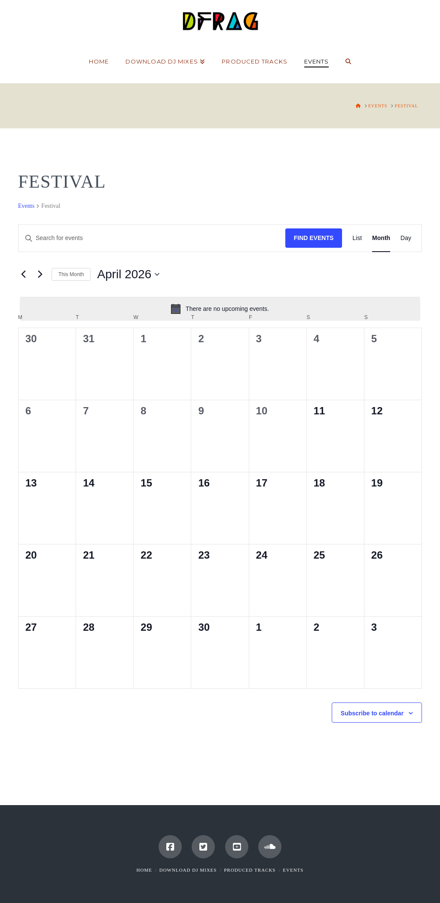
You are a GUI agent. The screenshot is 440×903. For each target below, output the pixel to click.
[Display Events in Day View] (405, 238)
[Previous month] (23, 274)
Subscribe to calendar (372, 713)
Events (26, 206)
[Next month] (40, 274)
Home (144, 870)
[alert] (220, 309)
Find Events (314, 237)
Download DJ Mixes (188, 870)
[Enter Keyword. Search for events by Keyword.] (151, 238)
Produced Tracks (249, 870)
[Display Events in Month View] (381, 238)
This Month (71, 274)
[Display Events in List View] (357, 238)
